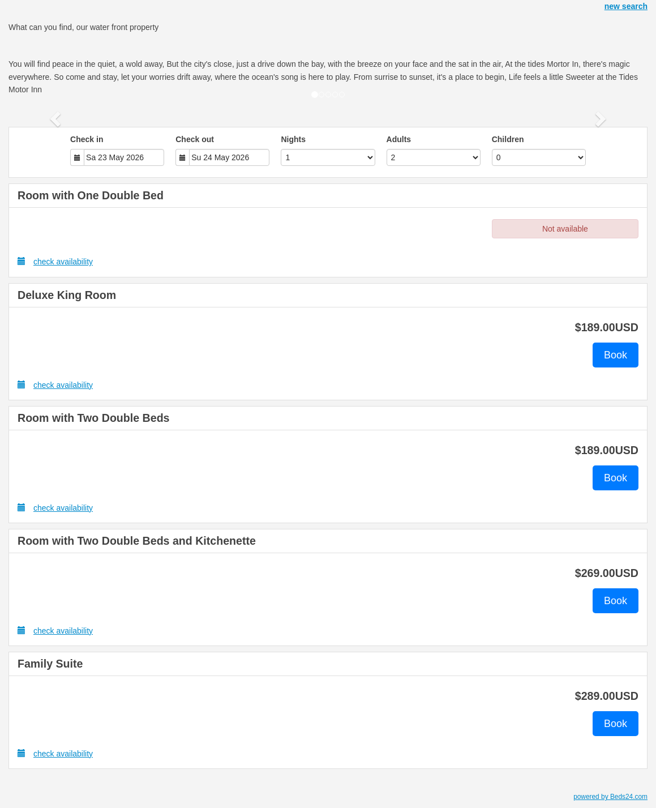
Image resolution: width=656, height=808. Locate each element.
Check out (194, 139)
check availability (55, 261)
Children (508, 139)
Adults (399, 139)
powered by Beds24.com (610, 797)
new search (626, 6)
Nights (293, 139)
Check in (86, 139)
